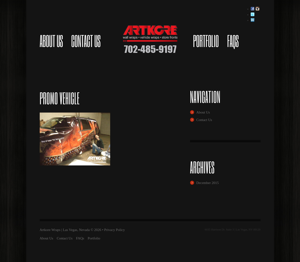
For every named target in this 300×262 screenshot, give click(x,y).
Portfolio (206, 40)
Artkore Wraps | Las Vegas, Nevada (65, 230)
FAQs (233, 40)
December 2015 (207, 183)
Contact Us (85, 40)
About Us (51, 40)
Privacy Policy (114, 230)
